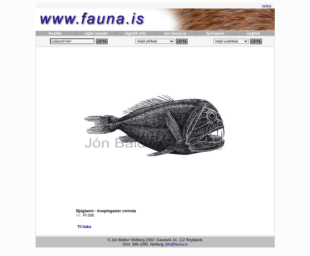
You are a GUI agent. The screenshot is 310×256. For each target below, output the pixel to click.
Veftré (266, 6)
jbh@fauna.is (177, 244)
